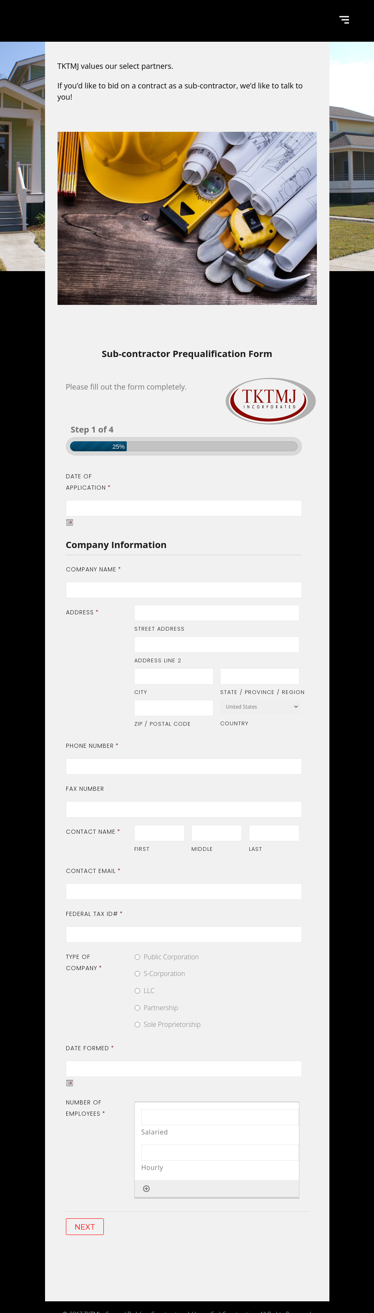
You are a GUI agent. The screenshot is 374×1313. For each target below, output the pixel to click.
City (140, 692)
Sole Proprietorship (172, 1024)
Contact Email (93, 871)
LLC (149, 990)
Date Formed (90, 1048)
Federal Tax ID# (94, 914)
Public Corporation (171, 956)
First (142, 849)
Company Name (93, 569)
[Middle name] (216, 833)
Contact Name (93, 832)
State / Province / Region (259, 692)
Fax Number (85, 789)
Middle (202, 849)
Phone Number (92, 746)
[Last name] (274, 833)
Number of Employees (85, 1108)
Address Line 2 (157, 660)
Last (255, 849)
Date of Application (88, 482)
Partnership (161, 1007)
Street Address (159, 629)
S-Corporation (164, 973)
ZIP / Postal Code (162, 724)
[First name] (159, 833)
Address (82, 612)
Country (234, 723)
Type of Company (84, 962)
